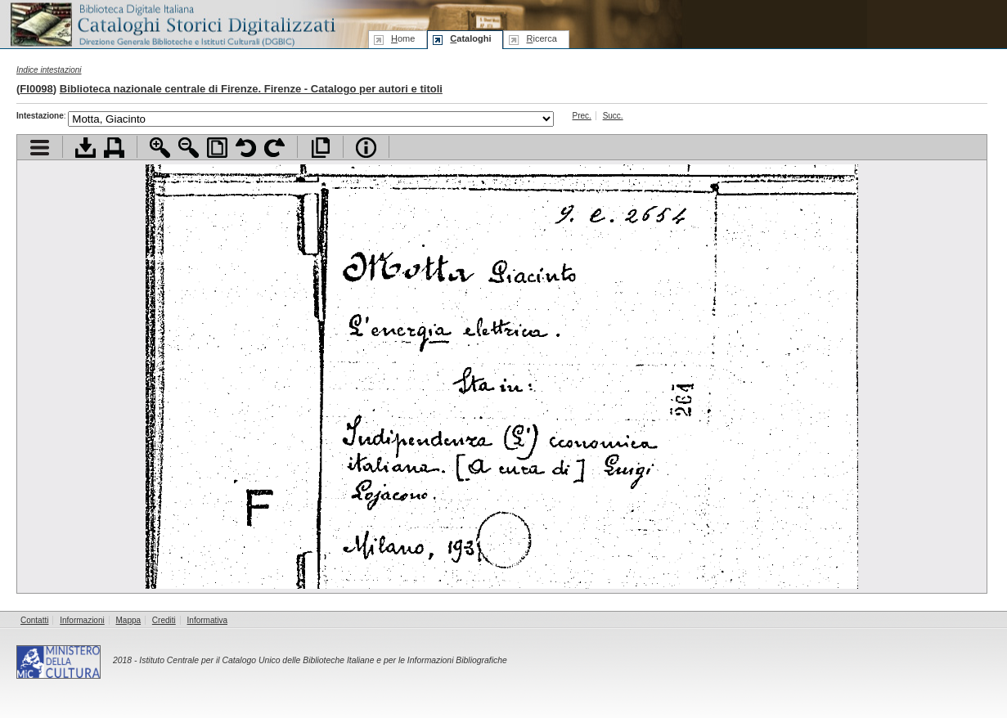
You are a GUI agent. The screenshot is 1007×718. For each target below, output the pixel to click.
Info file (366, 147)
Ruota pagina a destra (274, 147)
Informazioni (82, 620)
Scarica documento (85, 147)
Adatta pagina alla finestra (217, 147)
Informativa (207, 620)
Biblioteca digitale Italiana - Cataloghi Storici (172, 23)
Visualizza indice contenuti (39, 147)
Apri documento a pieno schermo (320, 147)
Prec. (582, 115)
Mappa (129, 620)
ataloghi (470, 38)
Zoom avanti (160, 147)
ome (403, 38)
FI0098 (36, 89)
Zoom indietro (188, 147)
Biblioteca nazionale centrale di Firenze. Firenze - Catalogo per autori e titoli (251, 89)
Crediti (164, 620)
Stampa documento (114, 147)
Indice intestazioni (49, 69)
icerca (541, 38)
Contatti (34, 620)
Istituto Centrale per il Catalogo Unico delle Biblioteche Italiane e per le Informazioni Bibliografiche (322, 660)
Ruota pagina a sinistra (246, 147)
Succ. (613, 115)
